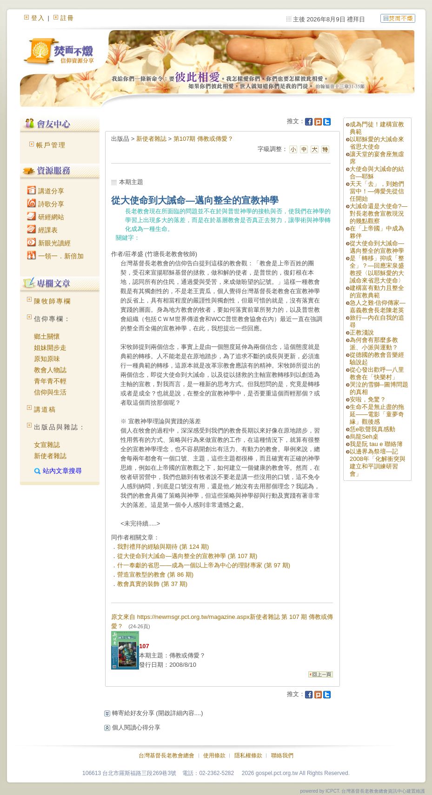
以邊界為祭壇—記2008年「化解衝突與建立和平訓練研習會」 (377, 462)
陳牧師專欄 (52, 301)
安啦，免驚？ (368, 399)
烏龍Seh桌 (364, 436)
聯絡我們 (282, 755)
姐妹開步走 (50, 347)
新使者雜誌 (50, 456)
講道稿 (45, 409)
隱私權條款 (248, 755)
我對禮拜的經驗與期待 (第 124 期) (163, 546)
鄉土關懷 (47, 336)
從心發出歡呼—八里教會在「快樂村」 (377, 373)
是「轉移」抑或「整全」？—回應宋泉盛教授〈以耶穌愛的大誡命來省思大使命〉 (377, 269)
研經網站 (45, 217)
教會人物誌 (50, 370)
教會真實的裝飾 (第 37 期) (152, 583)
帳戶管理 (51, 145)
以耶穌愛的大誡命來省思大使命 (377, 143)
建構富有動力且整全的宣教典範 (377, 291)
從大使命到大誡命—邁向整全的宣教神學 (377, 247)
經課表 (42, 230)
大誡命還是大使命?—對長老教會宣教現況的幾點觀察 (378, 213)
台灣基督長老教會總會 (166, 755)
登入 (38, 17)
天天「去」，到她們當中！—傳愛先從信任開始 (377, 191)
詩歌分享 (45, 204)
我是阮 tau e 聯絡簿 (376, 443)
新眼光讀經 (49, 243)
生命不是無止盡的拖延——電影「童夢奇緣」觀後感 (377, 414)
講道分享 (45, 191)
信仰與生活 (50, 392)
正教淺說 (362, 332)
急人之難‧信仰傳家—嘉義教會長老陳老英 (377, 306)
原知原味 (47, 358)
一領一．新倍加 (55, 256)
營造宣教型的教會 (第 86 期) (155, 574)
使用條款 (214, 755)
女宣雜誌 (47, 444)
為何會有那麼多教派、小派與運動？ (374, 343)
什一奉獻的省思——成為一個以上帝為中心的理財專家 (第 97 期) (203, 565)
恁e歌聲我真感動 (372, 429)
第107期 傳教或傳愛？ (203, 138)
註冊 (67, 17)
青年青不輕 (50, 381)
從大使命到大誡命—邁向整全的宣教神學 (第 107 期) (187, 555)
